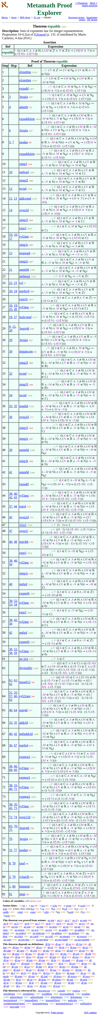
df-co (27, 966)
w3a (55, 905)
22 (10, 283)
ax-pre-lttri (23, 939)
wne (5, 908)
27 (15, 317)
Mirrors (5, 17)
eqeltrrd (24, 291)
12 (10, 188)
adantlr (23, 107)
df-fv (58, 973)
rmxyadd (14, 1006)
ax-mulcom (38, 933)
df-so (50, 963)
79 (13, 877)
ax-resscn (19, 929)
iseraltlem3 (28, 993)
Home (14, 17)
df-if (64, 957)
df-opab (66, 960)
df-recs (86, 976)
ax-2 (67, 920)
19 (15, 305)
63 (10, 699)
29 (10, 340)
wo (43, 905)
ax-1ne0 (34, 936)
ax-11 (82, 923)
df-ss (28, 957)
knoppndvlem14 (64, 1003)
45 (10, 517)
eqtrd (22, 506)
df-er (18, 979)
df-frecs (58, 976)
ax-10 (70, 923)
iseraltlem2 (9, 993)
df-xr (6, 982)
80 (13, 886)
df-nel (70, 950)
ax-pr (65, 926)
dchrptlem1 (57, 997)
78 (13, 863)
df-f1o (46, 973)
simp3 (23, 164)
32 (10, 373)
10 (10, 172)
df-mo (73, 947)
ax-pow (53, 926)
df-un (6, 957)
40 (15, 493)
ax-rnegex (65, 936)
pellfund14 (86, 1003)
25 (10, 309)
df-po (38, 963)
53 (10, 604)
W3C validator (90, 1013)
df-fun (78, 969)
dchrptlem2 (76, 997)
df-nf (50, 947)
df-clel (33, 950)
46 (10, 541)
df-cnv (14, 966)
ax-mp (51, 920)
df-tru (16, 947)
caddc (6, 911)
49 (10, 710)
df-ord (16, 969)
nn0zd (23, 584)
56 (10, 623)
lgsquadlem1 (31, 1000)
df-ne (58, 950)
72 (10, 817)
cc (43, 908)
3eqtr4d (24, 328)
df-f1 (23, 973)
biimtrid (24, 886)
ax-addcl (63, 929)
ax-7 (37, 923)
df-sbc (63, 953)
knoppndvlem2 (40, 1003)
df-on (28, 969)
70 (15, 826)
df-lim (40, 969)
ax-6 (27, 923)
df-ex (39, 947)
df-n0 (6, 985)
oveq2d (24, 210)
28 (10, 330)
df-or (68, 944)
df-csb (76, 953)
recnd (22, 188)
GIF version (92, 20)
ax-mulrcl (21, 933)
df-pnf (70, 979)
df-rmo (15, 953)
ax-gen (83, 920)
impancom (26, 351)
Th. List (37, 17)
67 (15, 745)
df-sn (87, 957)
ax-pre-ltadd (61, 939)
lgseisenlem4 (10, 1000)
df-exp (56, 985)
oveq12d (24, 817)
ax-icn (48, 929)
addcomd (25, 198)
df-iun (41, 960)
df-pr (6, 960)
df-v (52, 953)
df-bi (47, 944)
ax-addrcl (79, 929)
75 (10, 829)
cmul (20, 911)
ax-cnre (7, 939)
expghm (86, 993)
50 (10, 564)
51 (10, 692)
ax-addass (57, 933)
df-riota (71, 973)
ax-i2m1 (18, 936)
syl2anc (24, 236)
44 (15, 506)
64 (15, 710)
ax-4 (5, 923)
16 (10, 234)
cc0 (65, 908)
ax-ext (14, 926)
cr (54, 908)
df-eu (85, 947)
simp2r (23, 261)
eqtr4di (23, 541)
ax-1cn (23, 658)
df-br (53, 960)
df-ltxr (18, 982)
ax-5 (16, 923)
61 (10, 680)
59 (15, 653)
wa (32, 905)
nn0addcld (26, 734)
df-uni (29, 960)
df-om (31, 976)
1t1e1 (22, 525)
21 (10, 269)
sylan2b (24, 877)
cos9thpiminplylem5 (14, 1003)
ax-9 (59, 923)
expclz (23, 299)
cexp (7, 915)
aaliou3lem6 (36, 997)
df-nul (53, 957)
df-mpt (79, 960)
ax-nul (39, 926)
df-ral (82, 950)
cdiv (46, 911)
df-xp (84, 963)
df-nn (84, 982)
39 (10, 450)
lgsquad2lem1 (53, 1000)
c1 (77, 908)
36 (10, 417)
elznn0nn (25, 72)
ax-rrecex (82, 936)
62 (10, 684)
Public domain (57, 1013)
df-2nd (44, 976)
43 (15, 497)
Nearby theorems (89, 6)
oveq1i (23, 531)
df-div (71, 982)
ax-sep (27, 926)
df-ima (74, 966)
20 (10, 291)
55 (15, 692)
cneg (32, 911)
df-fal (27, 947)
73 (15, 808)
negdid (23, 406)
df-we (72, 963)
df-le (31, 982)
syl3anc (24, 307)
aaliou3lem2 (16, 997)
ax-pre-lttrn (42, 939)
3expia (23, 96)
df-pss (40, 957)
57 (10, 696)
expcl (22, 228)
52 (15, 601)
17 (10, 238)
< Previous (81, 3)
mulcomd (25, 317)
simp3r (23, 461)
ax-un (77, 926)
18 (10, 317)
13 (15, 198)
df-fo (34, 973)
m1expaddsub (67, 993)
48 (15, 541)
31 (10, 850)
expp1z (76, 990)
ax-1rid (49, 936)
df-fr (61, 963)
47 (10, 531)
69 (15, 770)
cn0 (72, 911)
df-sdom (56, 979)
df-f (13, 973)
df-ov (83, 973)
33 (10, 406)
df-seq (43, 985)
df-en (29, 979)
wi (23, 905)
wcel (82, 905)
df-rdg (6, 979)
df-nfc (46, 950)
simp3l (23, 384)
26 (15, 309)
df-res (62, 966)
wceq (68, 905)
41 (10, 472)
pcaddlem (47, 993)
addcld (23, 722)
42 (10, 497)
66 (15, 766)
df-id (12, 963)
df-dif (88, 953)
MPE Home (25, 17)
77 (15, 850)
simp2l (23, 180)
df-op (17, 960)
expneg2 (24, 757)
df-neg (57, 982)
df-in (17, 957)
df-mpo (18, 976)
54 (15, 604)
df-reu (28, 953)
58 (10, 653)
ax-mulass (74, 933)
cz (83, 911)
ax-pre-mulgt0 (81, 939)
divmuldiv (25, 668)
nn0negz (24, 276)
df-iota (66, 969)
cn (59, 911)
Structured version (76, 17)
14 (10, 210)
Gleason (40, 34)
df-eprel (25, 963)
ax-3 (74, 920)
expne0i (24, 593)
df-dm (39, 966)
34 (10, 395)
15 (13, 326)
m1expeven (44, 990)
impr (22, 894)
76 (10, 839)
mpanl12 (24, 682)
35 (15, 406)
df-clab (7, 950)
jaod (22, 863)
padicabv (72, 1000)
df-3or (79, 944)
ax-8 (48, 923)
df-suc (53, 969)
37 (10, 506)
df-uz (30, 985)
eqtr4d (23, 710)
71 (15, 789)
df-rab (41, 953)
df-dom (42, 979)
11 (10, 198)
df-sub (44, 982)
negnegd (24, 253)
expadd (23, 88)
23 (15, 283)
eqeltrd (23, 745)
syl (21, 283)
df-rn (50, 966)
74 (15, 817)
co (33, 908)
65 (10, 826)
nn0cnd (24, 172)
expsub (61, 990)
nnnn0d (24, 269)
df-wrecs (72, 976)
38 (10, 493)
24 (15, 291)
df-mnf (83, 979)
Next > (93, 3)
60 (15, 696)
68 (10, 770)
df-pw (75, 957)
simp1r (23, 244)
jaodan (23, 142)
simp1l (23, 220)
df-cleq (20, 950)
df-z (18, 985)
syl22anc (25, 696)
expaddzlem (27, 119)
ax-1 (59, 920)
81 (10, 894)
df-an (58, 944)
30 (10, 351)
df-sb (61, 947)
